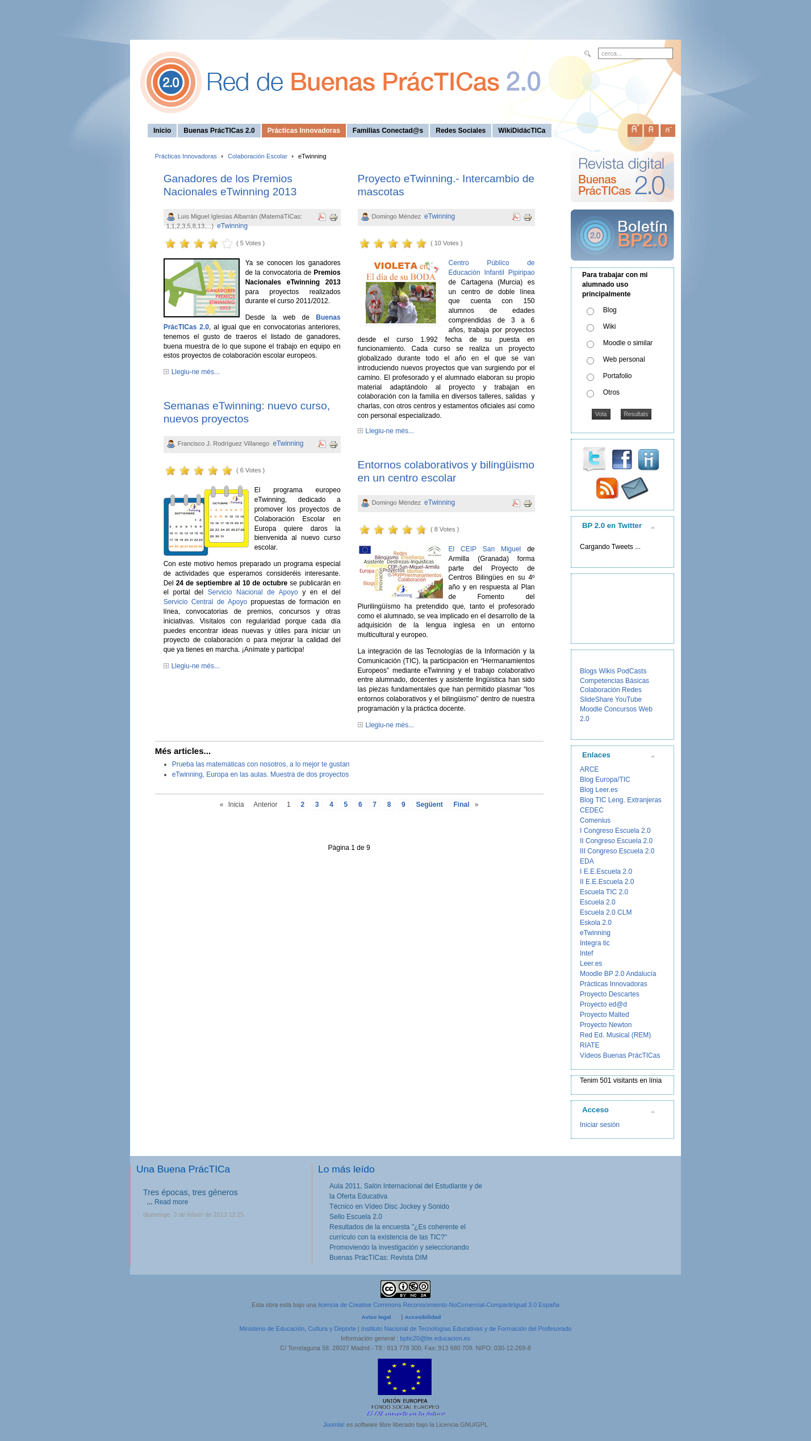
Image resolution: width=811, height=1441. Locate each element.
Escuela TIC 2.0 (604, 892)
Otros (611, 392)
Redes (632, 690)
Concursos (620, 709)
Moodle (591, 709)
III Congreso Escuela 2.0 (617, 851)
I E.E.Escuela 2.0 (606, 872)
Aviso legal (376, 1317)
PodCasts (631, 671)
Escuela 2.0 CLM (606, 912)
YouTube (628, 699)
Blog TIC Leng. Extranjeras (621, 800)
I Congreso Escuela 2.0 (615, 831)
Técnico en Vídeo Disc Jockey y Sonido (389, 1206)
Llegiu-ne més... (196, 372)
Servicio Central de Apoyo (205, 602)
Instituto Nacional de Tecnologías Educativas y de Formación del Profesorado (466, 1328)
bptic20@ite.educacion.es (435, 1338)
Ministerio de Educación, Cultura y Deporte (298, 1328)
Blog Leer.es (599, 790)
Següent (429, 805)
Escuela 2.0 (598, 902)
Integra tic (595, 943)
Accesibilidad (422, 1317)
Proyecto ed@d (603, 1004)
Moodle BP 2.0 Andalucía (618, 974)
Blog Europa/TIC (605, 780)
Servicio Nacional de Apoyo (253, 592)
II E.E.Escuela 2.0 (607, 882)
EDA (587, 861)
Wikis (607, 671)
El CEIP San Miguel (485, 549)
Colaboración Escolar (257, 156)
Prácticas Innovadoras (186, 156)
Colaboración (600, 690)
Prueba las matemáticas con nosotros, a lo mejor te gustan (261, 764)
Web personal (624, 359)
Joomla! (334, 1424)
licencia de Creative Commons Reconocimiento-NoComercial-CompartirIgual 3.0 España (438, 1304)
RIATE (589, 1045)
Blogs (588, 671)
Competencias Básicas (614, 681)
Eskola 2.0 (596, 923)
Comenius (595, 820)
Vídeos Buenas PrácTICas (620, 1055)
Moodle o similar (628, 343)
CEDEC (592, 810)
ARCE (589, 769)
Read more (171, 1202)
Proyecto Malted (604, 1015)
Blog (610, 310)
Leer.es (591, 963)
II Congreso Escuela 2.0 (616, 841)
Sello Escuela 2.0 (355, 1217)
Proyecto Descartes (609, 994)
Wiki (609, 326)
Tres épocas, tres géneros (190, 1192)
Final (461, 805)
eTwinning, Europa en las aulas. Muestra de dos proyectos (260, 774)
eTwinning (232, 226)
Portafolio (617, 376)
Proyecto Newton (606, 1025)
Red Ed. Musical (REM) (615, 1035)
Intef (586, 953)
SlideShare (596, 699)
